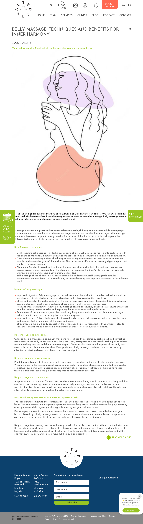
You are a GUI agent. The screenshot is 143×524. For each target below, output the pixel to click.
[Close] (140, 496)
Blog (95, 15)
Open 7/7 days (50, 519)
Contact (125, 15)
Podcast (109, 15)
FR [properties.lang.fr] (129, 5)
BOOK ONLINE (109, 5)
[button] (123, 5)
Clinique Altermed (108, 478)
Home (41, 15)
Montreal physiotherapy (48, 48)
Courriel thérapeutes (79, 516)
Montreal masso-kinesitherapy (77, 48)
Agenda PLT (50, 516)
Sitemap (112, 516)
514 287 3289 (63, 5)
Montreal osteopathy (23, 48)
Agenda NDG (62, 516)
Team (52, 15)
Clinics (82, 15)
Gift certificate (135, 215)
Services (67, 15)
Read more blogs (121, 438)
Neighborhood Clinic (98, 516)
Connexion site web (66, 519)
